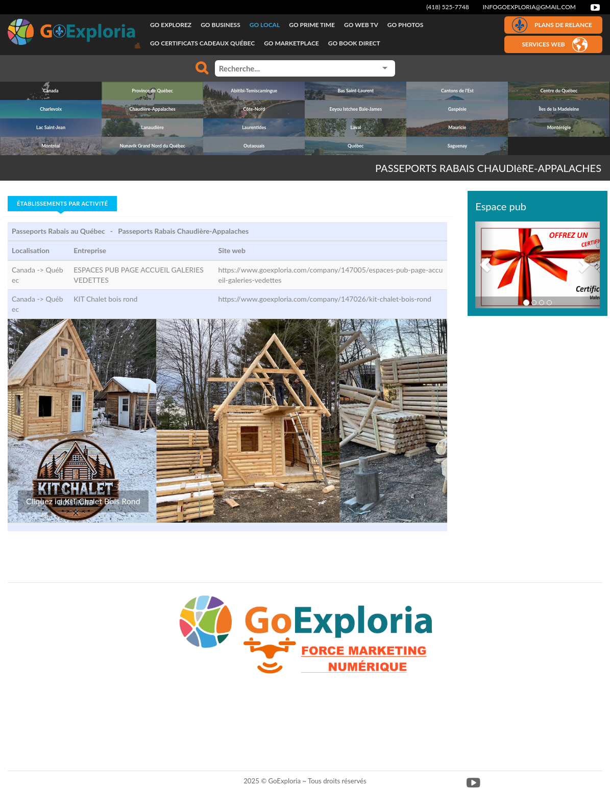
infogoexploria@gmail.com (529, 7)
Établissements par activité (62, 203)
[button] (484, 264)
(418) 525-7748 (447, 7)
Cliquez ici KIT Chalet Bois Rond (83, 501)
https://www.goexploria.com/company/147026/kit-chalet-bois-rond (324, 298)
